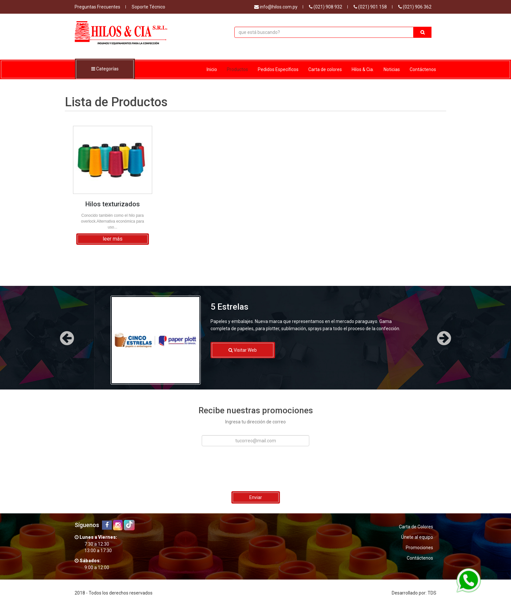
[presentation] (254, 468)
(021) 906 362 (414, 6)
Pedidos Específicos (278, 69)
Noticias (392, 69)
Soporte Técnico (148, 6)
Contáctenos (423, 69)
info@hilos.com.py (276, 6)
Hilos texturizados (112, 204)
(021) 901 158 (370, 6)
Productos (237, 69)
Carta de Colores (416, 526)
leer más (113, 239)
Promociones (419, 547)
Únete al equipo (417, 537)
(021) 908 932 (325, 6)
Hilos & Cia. (363, 69)
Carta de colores (325, 69)
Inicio (212, 69)
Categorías (105, 69)
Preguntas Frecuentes (97, 6)
